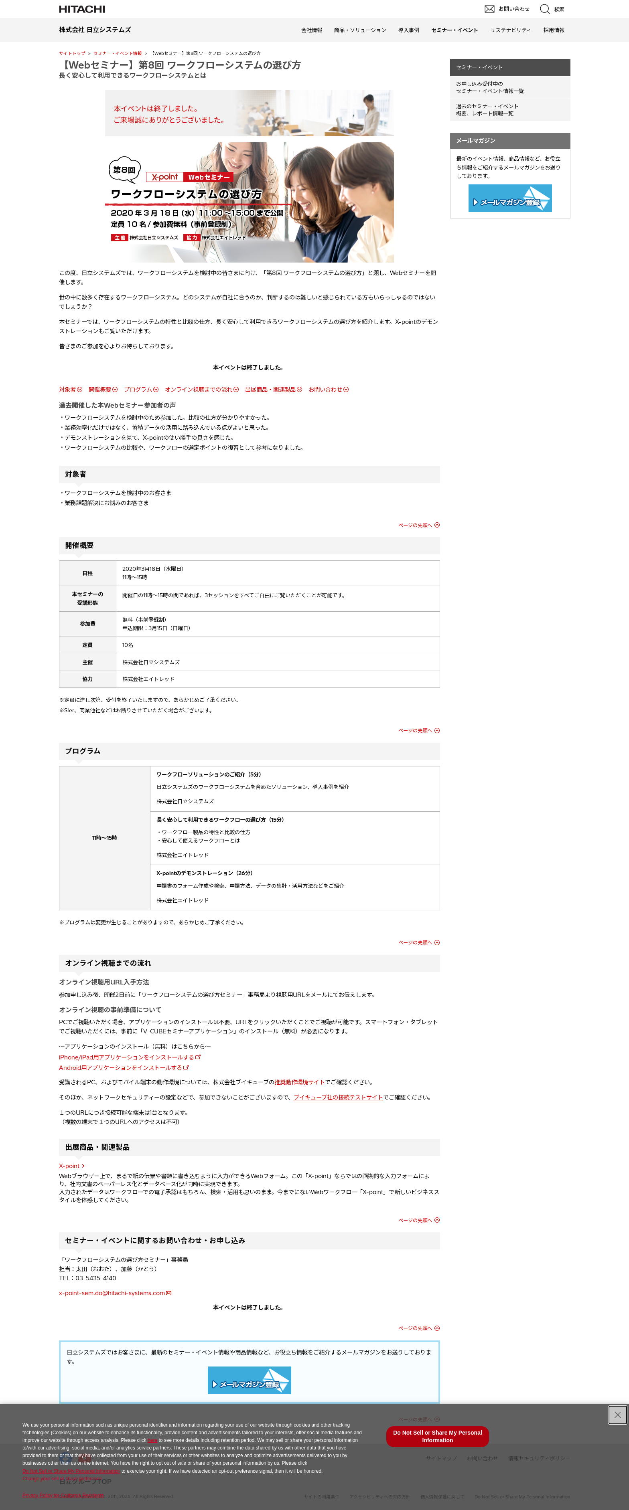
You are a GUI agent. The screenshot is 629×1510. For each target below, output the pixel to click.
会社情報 (311, 30)
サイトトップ (72, 53)
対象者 (67, 389)
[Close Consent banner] (618, 1415)
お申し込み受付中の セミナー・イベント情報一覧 (490, 88)
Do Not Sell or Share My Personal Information (71, 1471)
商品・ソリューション (360, 30)
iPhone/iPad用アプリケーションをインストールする (126, 1057)
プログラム (138, 389)
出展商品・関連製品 (270, 389)
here (152, 1440)
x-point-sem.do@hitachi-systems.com (112, 1293)
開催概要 (100, 389)
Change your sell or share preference (62, 1479)
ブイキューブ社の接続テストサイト (338, 1097)
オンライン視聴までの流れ (198, 389)
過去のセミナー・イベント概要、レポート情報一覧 (487, 110)
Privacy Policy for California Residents (63, 1495)
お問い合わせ (325, 389)
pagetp (619, 1297)
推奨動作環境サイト (299, 1082)
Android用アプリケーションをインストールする (120, 1067)
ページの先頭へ (415, 525)
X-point (69, 1166)
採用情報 (554, 30)
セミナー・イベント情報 (117, 53)
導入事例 (408, 30)
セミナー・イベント (479, 67)
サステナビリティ (511, 30)
